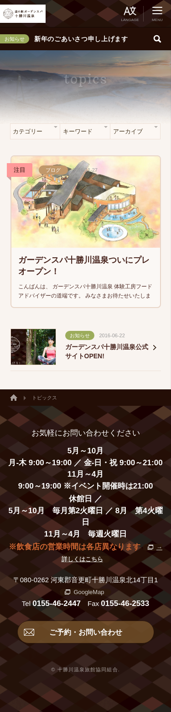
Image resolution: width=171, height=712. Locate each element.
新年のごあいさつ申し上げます (81, 39)
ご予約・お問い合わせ (85, 632)
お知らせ (80, 335)
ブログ (53, 170)
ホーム (13, 397)
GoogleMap (88, 592)
